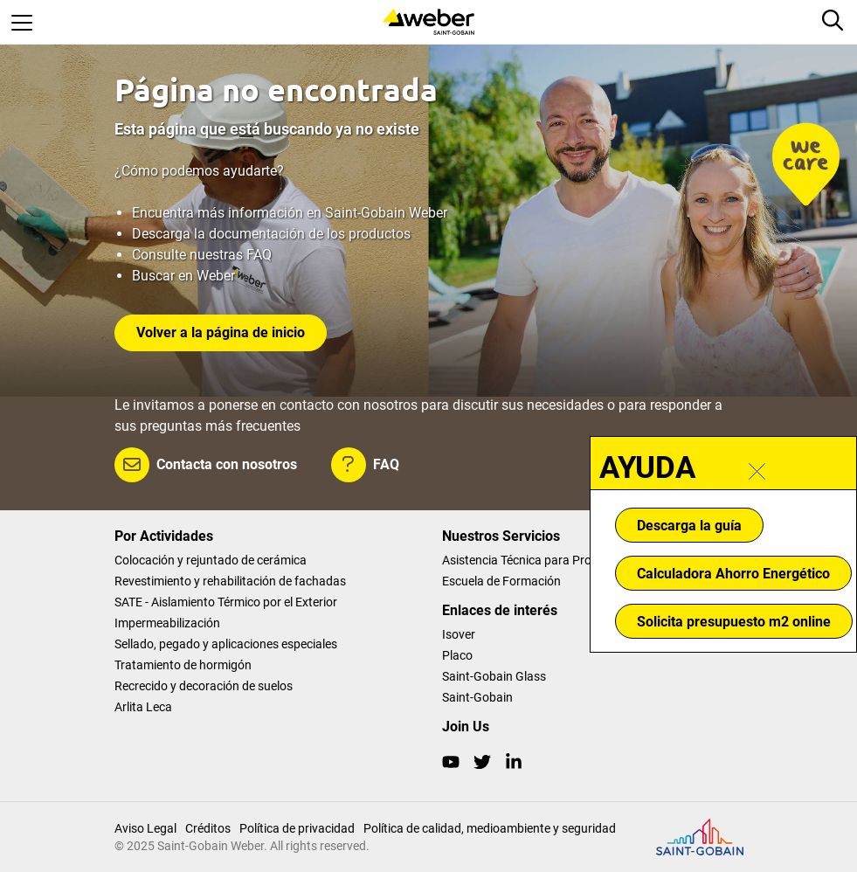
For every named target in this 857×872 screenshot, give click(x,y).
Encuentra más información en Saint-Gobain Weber (289, 212)
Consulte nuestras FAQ (202, 254)
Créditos (208, 828)
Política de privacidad (297, 828)
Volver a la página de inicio (220, 332)
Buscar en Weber (183, 275)
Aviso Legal (145, 828)
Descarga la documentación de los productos (271, 233)
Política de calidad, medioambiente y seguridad (489, 828)
